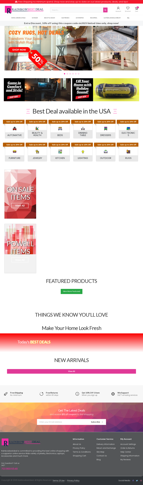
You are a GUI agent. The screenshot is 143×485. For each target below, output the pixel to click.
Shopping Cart (79, 455)
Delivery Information (106, 444)
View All (20, 205)
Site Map (100, 452)
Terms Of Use (59, 480)
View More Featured (71, 291)
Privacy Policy (79, 448)
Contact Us (102, 455)
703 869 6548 (9, 469)
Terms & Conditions (82, 452)
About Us (77, 444)
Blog (99, 459)
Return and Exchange (106, 448)
